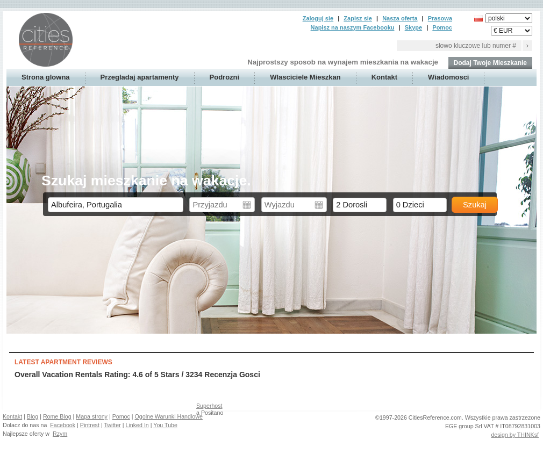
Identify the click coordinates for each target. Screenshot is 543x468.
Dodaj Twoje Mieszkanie (490, 63)
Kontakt (384, 77)
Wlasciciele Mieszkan (305, 77)
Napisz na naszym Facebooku (353, 27)
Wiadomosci (448, 77)
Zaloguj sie (318, 18)
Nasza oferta (399, 18)
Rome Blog (57, 416)
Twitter (112, 425)
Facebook (62, 425)
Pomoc (442, 27)
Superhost (209, 405)
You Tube (165, 425)
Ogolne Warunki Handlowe (169, 416)
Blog (32, 416)
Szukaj (475, 204)
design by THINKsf (515, 434)
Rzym (60, 433)
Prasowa (440, 18)
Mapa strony (92, 416)
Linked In (137, 425)
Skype (413, 27)
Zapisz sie (358, 18)
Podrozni (225, 77)
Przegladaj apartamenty (140, 77)
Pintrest (89, 425)
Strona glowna (46, 77)
